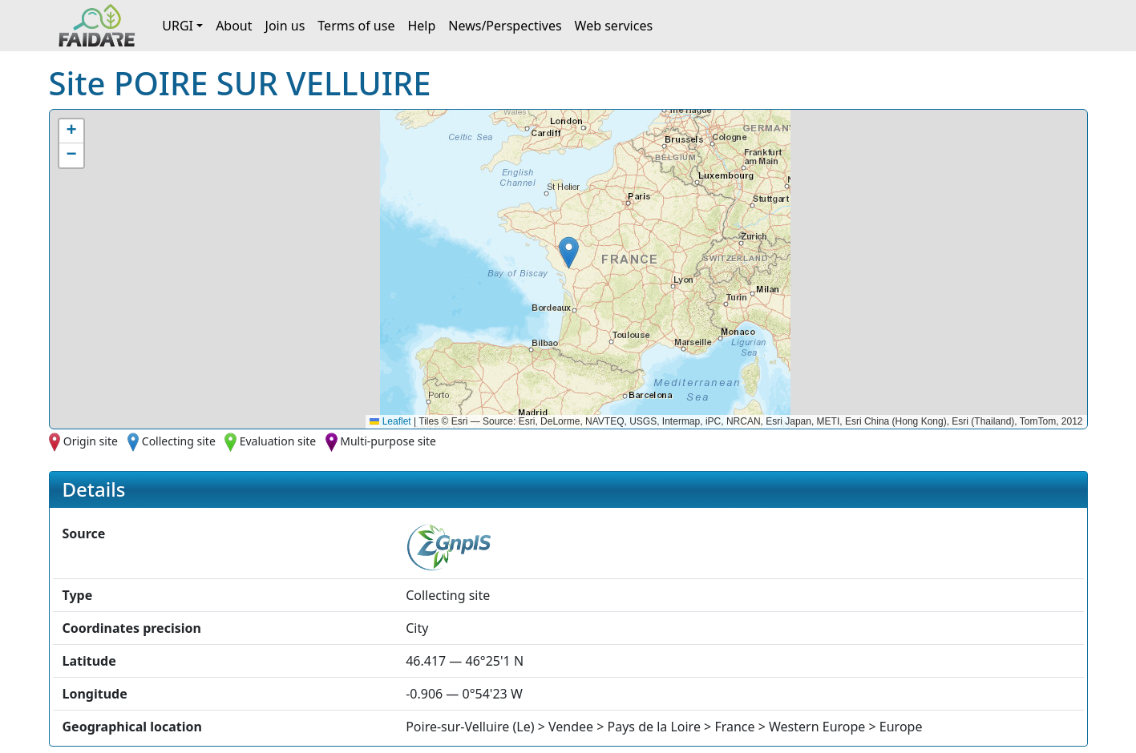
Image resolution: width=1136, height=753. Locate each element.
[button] (569, 252)
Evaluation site (278, 441)
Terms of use (355, 25)
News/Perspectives (504, 25)
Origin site (90, 441)
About (234, 25)
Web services (614, 25)
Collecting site (179, 441)
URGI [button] (177, 25)
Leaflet (390, 421)
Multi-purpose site (388, 441)
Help (421, 25)
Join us (285, 25)
